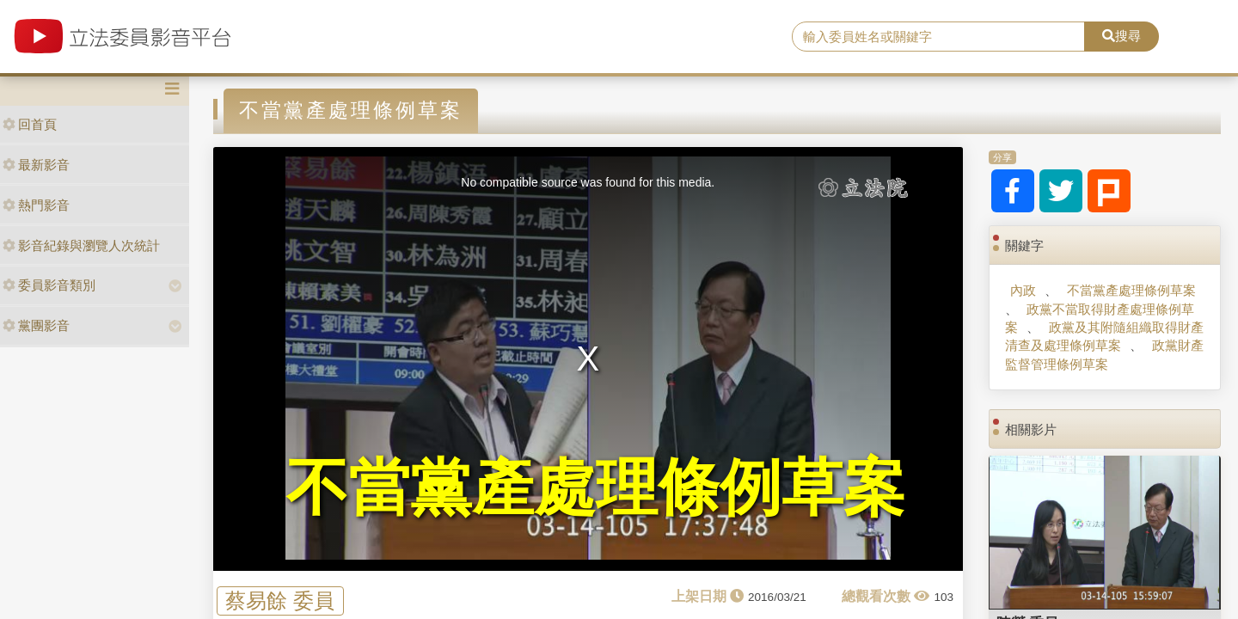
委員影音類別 (49, 285)
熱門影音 (36, 205)
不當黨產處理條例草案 (1131, 290)
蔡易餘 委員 (279, 600)
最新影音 (36, 164)
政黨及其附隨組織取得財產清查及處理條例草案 (1104, 336)
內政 (1023, 290)
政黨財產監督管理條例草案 (1104, 354)
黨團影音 (36, 325)
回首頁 (30, 124)
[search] (938, 36)
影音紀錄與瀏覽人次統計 (81, 245)
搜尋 (1121, 35)
